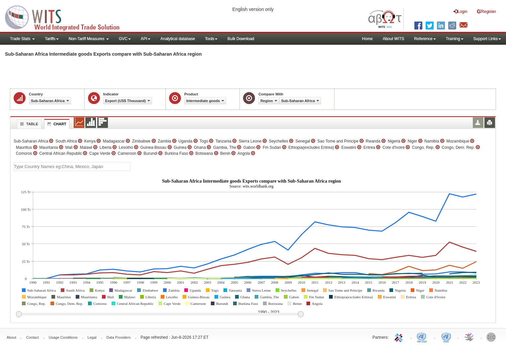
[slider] (160, 314)
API (145, 38)
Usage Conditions (63, 337)
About (11, 337)
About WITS (393, 38)
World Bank (492, 336)
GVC (125, 38)
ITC (399, 336)
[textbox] (72, 166)
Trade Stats (22, 38)
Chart (56, 124)
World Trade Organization (469, 336)
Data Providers (119, 337)
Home (367, 38)
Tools (211, 38)
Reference (425, 38)
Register (486, 11)
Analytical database (177, 38)
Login (460, 11)
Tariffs (52, 38)
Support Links (487, 38)
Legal (92, 337)
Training (455, 38)
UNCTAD (423, 336)
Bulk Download (240, 38)
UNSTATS (446, 336)
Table (28, 124)
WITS (66, 16)
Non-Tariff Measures (89, 38)
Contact (32, 337)
